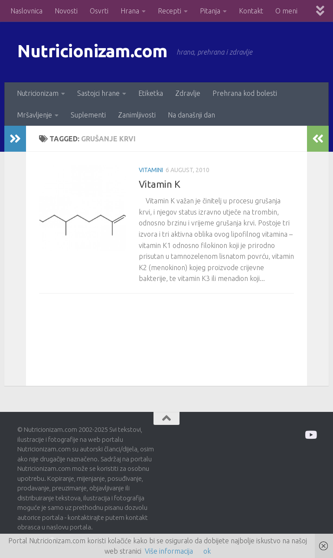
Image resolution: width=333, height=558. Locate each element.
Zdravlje (187, 93)
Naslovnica (26, 11)
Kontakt (251, 11)
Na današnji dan (191, 115)
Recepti (169, 11)
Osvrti (99, 11)
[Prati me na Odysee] (310, 434)
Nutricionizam (38, 93)
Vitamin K (159, 184)
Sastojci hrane (98, 93)
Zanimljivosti (137, 115)
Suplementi (88, 115)
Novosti (66, 11)
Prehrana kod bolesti (244, 93)
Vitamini (151, 169)
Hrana (130, 11)
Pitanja (210, 11)
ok (207, 551)
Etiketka (150, 93)
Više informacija (169, 551)
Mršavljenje (34, 115)
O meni (286, 11)
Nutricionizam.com (95, 52)
